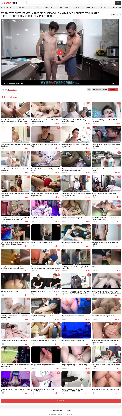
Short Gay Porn (6, 7)
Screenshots (97, 89)
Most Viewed (49, 7)
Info (89, 89)
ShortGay (9, 3)
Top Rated (34, 7)
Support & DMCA (56, 411)
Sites (77, 7)
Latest (21, 7)
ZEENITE (104, 7)
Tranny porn (90, 7)
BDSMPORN (117, 7)
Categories (64, 7)
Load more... (61, 401)
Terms (69, 411)
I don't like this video (6, 89)
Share (105, 89)
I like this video (3, 89)
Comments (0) (113, 89)
